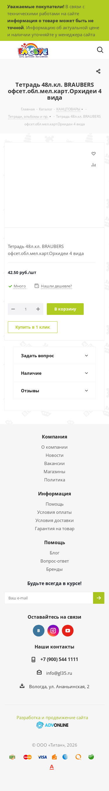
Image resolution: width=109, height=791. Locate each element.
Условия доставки (54, 520)
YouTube (68, 630)
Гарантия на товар (54, 528)
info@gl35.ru (59, 673)
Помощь (55, 504)
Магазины (54, 471)
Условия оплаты (54, 512)
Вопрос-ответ (54, 561)
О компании (54, 447)
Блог (54, 553)
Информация (54, 493)
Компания (54, 436)
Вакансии (54, 463)
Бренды (54, 569)
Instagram (53, 630)
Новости (55, 455)
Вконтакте (38, 630)
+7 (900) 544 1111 (59, 659)
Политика (54, 480)
